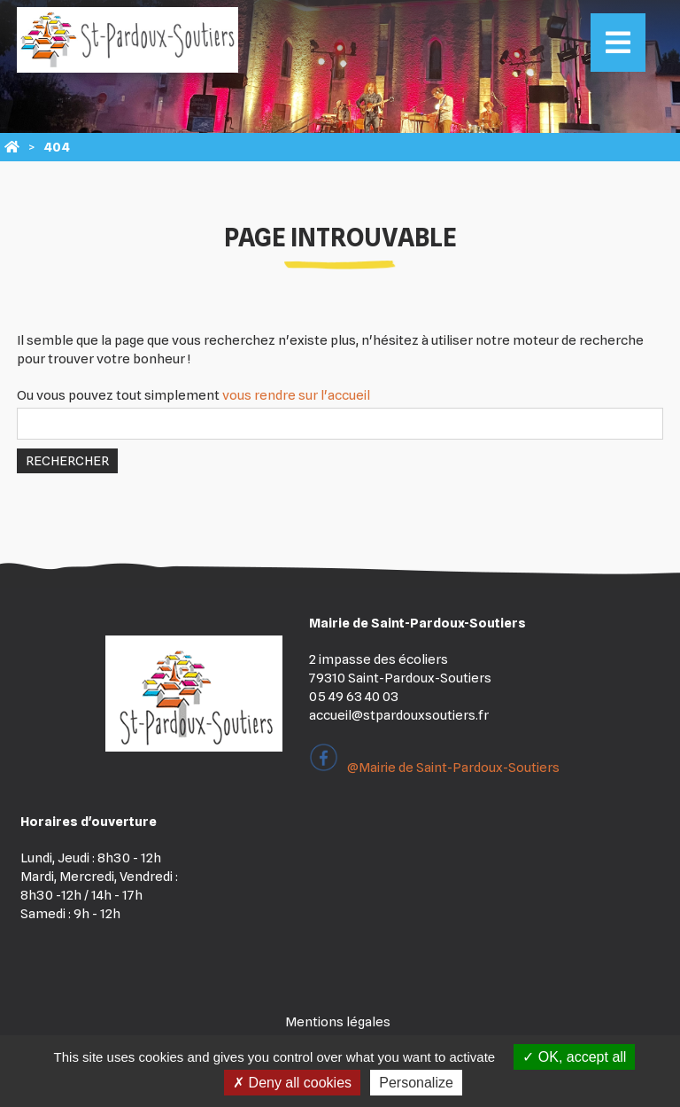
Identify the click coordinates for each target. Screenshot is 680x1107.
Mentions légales (337, 1022)
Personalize (416, 1082)
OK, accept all (574, 1056)
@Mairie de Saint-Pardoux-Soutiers (434, 768)
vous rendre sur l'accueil (296, 395)
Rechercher (67, 461)
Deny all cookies (292, 1082)
